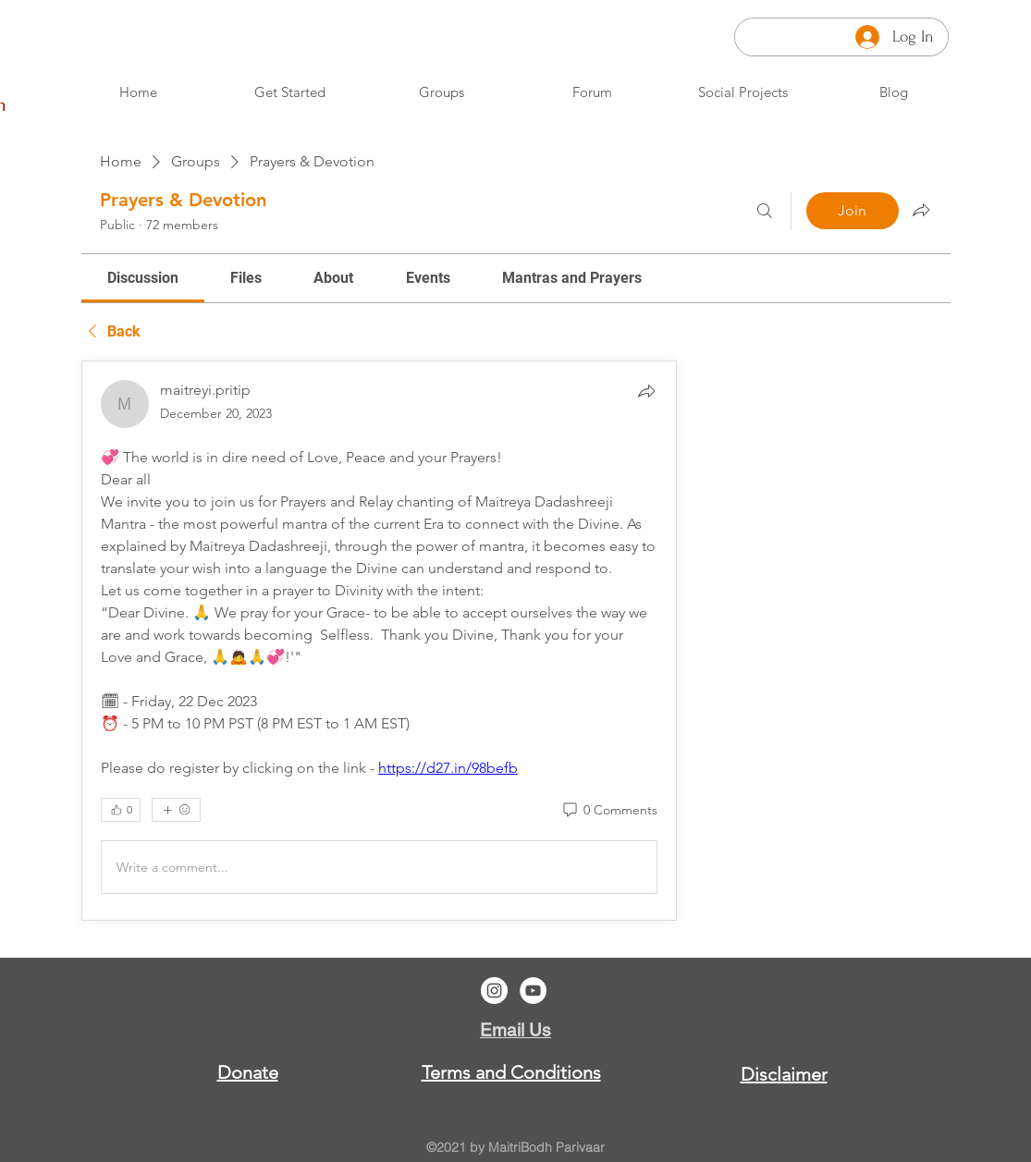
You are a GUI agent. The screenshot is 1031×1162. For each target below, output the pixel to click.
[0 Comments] (608, 810)
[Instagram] (494, 990)
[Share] (646, 391)
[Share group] (921, 210)
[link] (142, 278)
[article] (379, 641)
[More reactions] (176, 810)
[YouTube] (533, 990)
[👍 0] (121, 810)
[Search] (765, 210)
